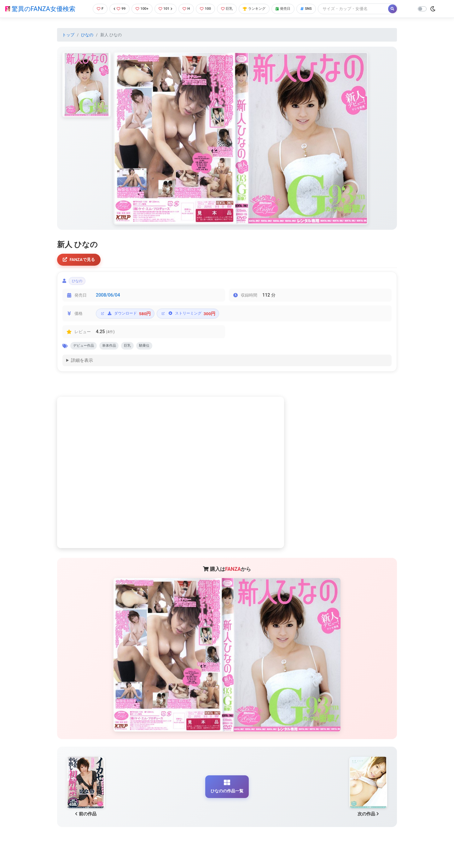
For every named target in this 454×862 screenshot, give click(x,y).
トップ (68, 34)
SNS (316, 8)
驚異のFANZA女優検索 (40, 9)
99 (115, 8)
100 (207, 8)
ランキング (260, 8)
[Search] (364, 8)
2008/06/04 (108, 298)
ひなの (87, 34)
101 (164, 8)
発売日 (291, 8)
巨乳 (229, 8)
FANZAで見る (80, 260)
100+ (139, 8)
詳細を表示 (82, 364)
